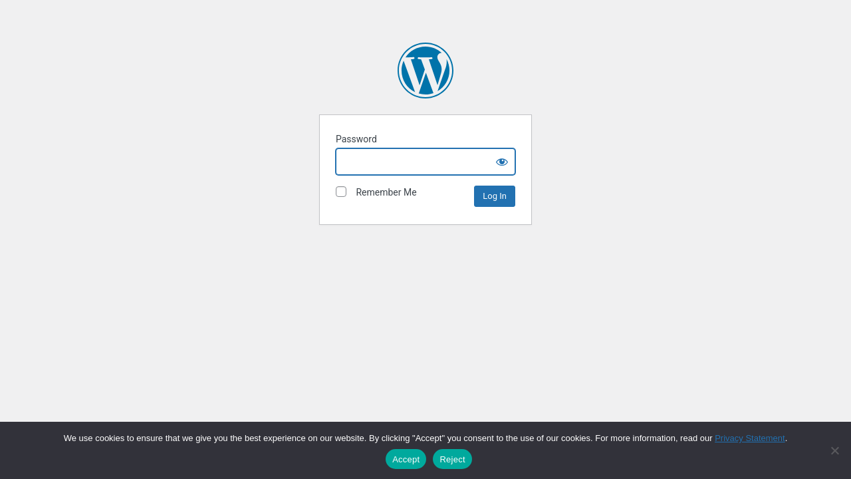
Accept (406, 459)
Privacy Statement (750, 438)
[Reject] (834, 450)
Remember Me (376, 192)
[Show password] (502, 161)
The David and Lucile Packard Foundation (425, 70)
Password (356, 139)
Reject (452, 459)
